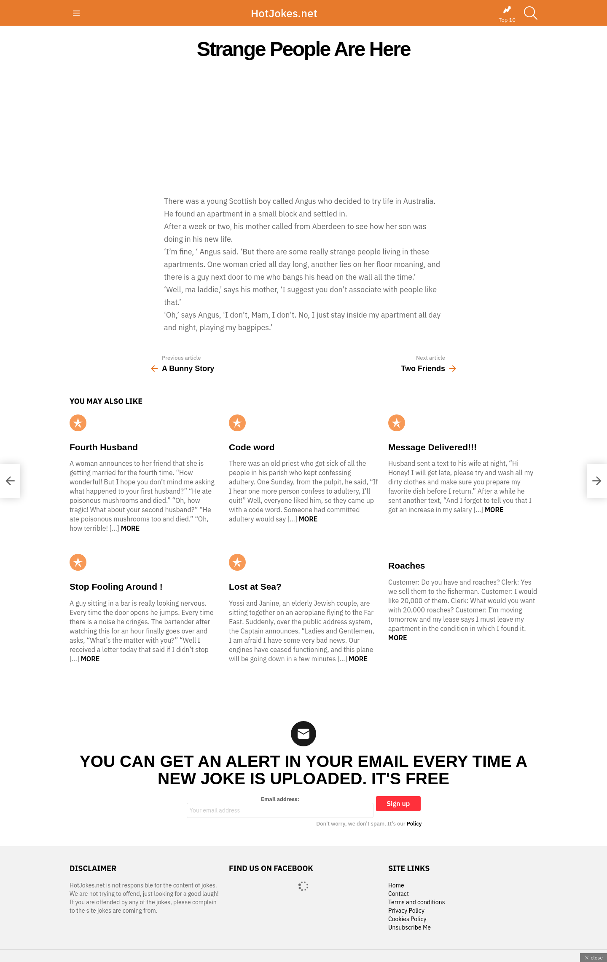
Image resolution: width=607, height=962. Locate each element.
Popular (78, 422)
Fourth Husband (104, 447)
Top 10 (507, 14)
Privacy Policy (406, 910)
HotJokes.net (284, 13)
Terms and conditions (416, 902)
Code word (252, 447)
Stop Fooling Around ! (116, 586)
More (130, 528)
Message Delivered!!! (432, 447)
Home (396, 885)
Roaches (406, 565)
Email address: (280, 807)
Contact (398, 894)
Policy (414, 823)
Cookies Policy (407, 919)
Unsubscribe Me (409, 927)
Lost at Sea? (255, 586)
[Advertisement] (303, 127)
